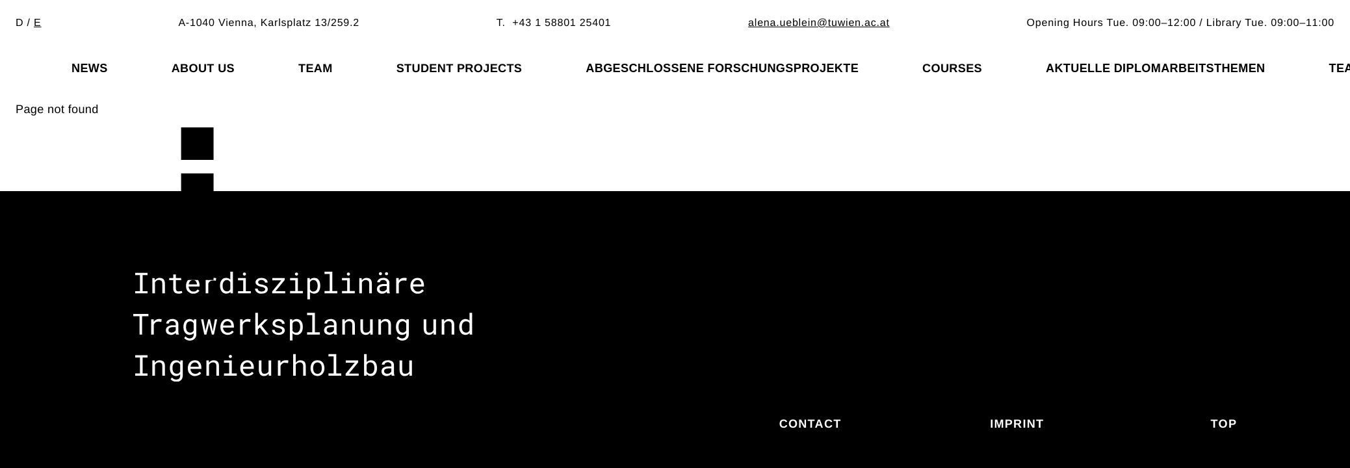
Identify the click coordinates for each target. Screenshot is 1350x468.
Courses (952, 68)
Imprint (1017, 423)
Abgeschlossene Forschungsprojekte (722, 68)
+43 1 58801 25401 (561, 23)
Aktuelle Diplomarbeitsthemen (1156, 68)
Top (1224, 423)
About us (203, 68)
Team (315, 68)
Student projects (459, 68)
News (89, 68)
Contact (810, 423)
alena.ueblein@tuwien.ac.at (819, 23)
